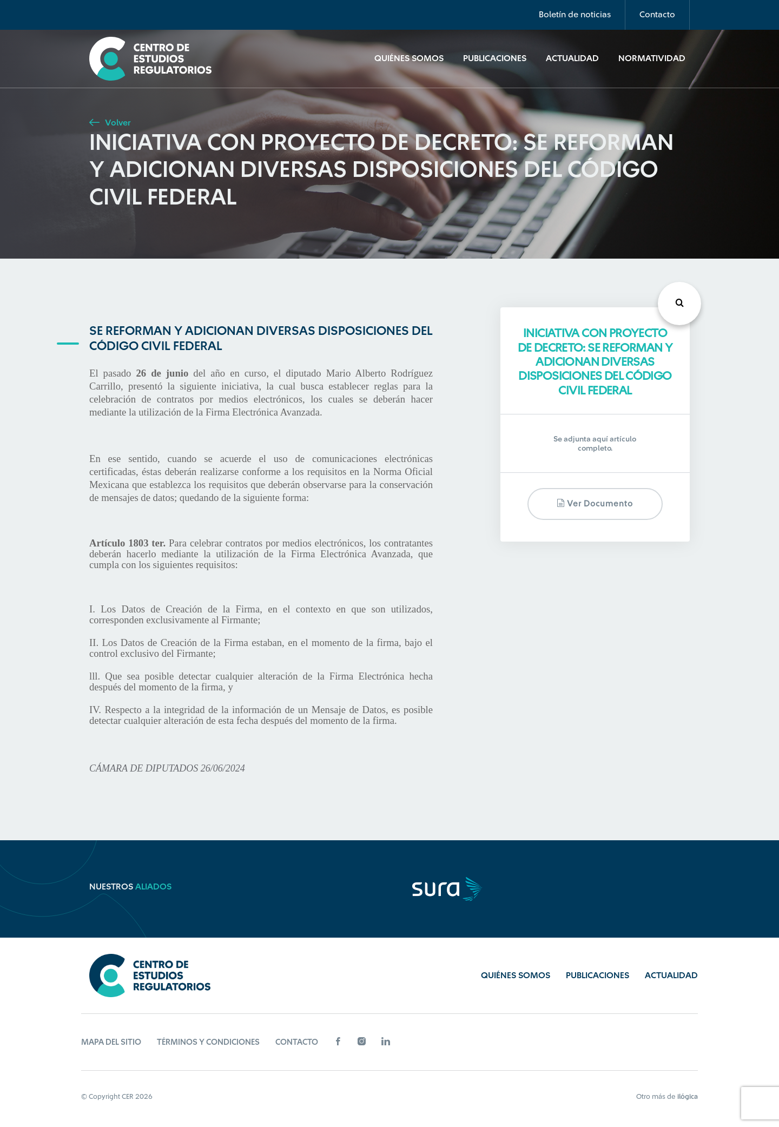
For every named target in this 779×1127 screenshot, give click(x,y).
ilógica (687, 1096)
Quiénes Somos (409, 58)
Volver (109, 122)
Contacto (657, 14)
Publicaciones (494, 58)
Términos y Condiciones (208, 1042)
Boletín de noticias (575, 14)
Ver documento (595, 503)
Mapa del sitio (111, 1042)
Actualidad (572, 58)
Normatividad (651, 58)
